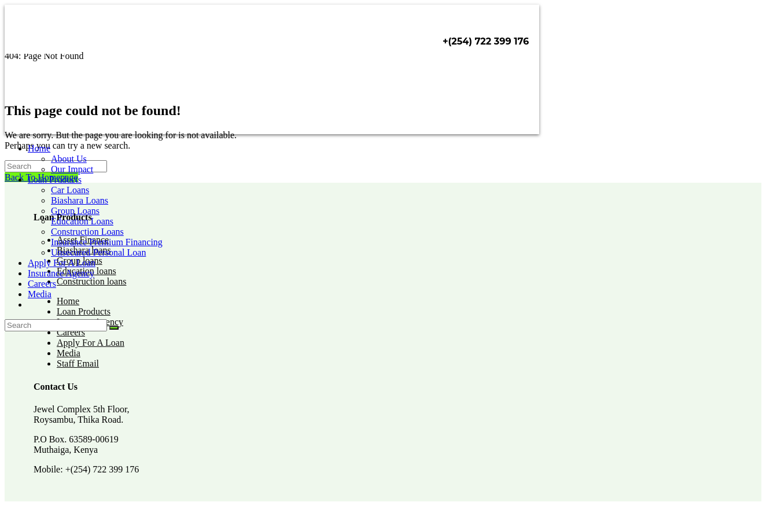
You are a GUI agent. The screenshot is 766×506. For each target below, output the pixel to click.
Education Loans (82, 221)
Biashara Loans (79, 200)
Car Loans (70, 190)
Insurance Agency (61, 273)
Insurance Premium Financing (107, 242)
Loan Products (55, 179)
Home (39, 148)
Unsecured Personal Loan (98, 252)
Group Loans (75, 211)
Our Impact (72, 169)
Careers (42, 284)
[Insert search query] (56, 325)
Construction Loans (87, 232)
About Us (69, 159)
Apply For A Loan (61, 263)
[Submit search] (114, 328)
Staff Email (78, 363)
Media (39, 294)
